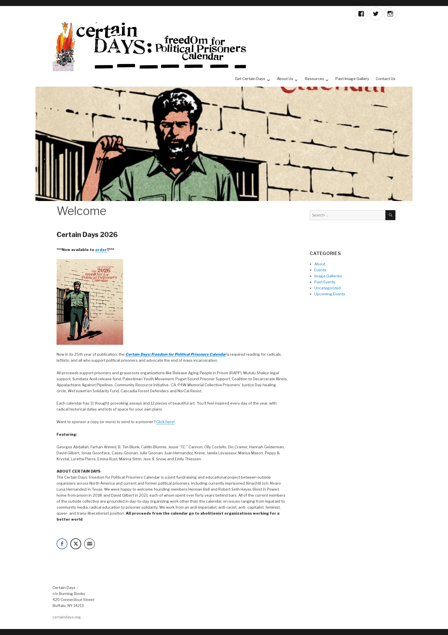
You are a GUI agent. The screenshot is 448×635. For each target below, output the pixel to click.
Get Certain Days (250, 78)
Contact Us (385, 78)
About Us (285, 78)
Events (320, 270)
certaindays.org (67, 617)
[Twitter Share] (75, 543)
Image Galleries (328, 276)
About (319, 264)
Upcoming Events (329, 294)
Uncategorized (327, 288)
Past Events (324, 282)
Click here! (165, 421)
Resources (314, 78)
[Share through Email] (89, 543)
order (101, 249)
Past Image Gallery (352, 78)
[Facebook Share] (62, 543)
